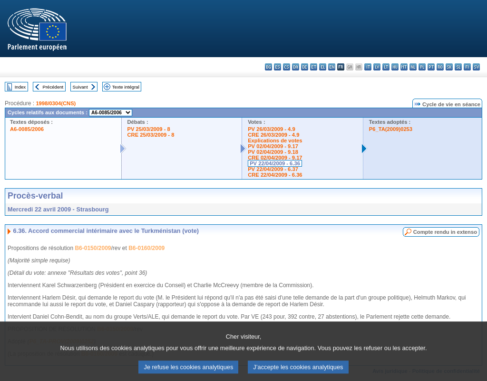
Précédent (53, 87)
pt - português (431, 66)
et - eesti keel (313, 66)
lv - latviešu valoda (376, 66)
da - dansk (295, 66)
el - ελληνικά (322, 66)
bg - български (268, 66)
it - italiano (367, 66)
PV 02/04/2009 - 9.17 (273, 146)
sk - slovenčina (449, 66)
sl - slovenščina (458, 66)
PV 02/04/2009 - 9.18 (273, 152)
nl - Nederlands (413, 66)
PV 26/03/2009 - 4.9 (271, 129)
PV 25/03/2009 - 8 (148, 129)
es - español (277, 66)
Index (20, 87)
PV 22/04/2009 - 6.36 (275, 163)
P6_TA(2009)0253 (390, 129)
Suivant (80, 87)
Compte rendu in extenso (445, 232)
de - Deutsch (304, 66)
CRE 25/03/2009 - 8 (151, 135)
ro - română (440, 66)
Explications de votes (275, 140)
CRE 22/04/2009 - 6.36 (275, 175)
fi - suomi (467, 66)
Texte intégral (125, 87)
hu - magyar (395, 66)
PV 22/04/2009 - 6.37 (273, 169)
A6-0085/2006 (27, 129)
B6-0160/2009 (146, 248)
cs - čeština (286, 66)
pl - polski (422, 66)
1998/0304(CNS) (56, 103)
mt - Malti (404, 66)
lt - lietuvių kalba (386, 66)
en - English (331, 66)
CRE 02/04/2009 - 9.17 (275, 157)
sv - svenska (476, 66)
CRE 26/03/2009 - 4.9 (273, 135)
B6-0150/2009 (93, 248)
